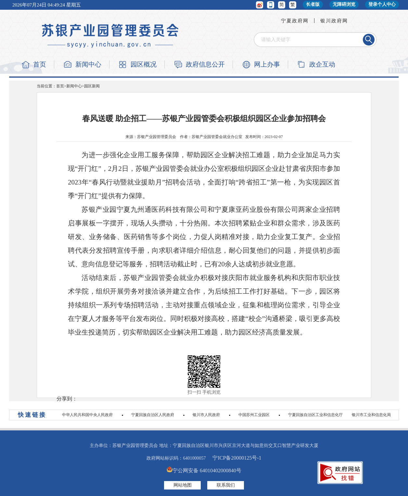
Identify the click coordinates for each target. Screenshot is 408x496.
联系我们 (226, 485)
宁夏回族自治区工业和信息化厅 (315, 415)
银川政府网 (334, 20)
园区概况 (144, 64)
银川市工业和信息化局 (371, 415)
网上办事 (267, 64)
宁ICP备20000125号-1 (236, 458)
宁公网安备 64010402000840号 (204, 470)
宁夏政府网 (295, 20)
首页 (39, 64)
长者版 (313, 4)
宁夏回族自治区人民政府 (152, 415)
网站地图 (182, 485)
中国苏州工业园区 (254, 415)
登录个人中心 (382, 4)
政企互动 (322, 64)
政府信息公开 (205, 64)
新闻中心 (88, 64)
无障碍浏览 (344, 4)
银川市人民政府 (206, 415)
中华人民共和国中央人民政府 (87, 415)
